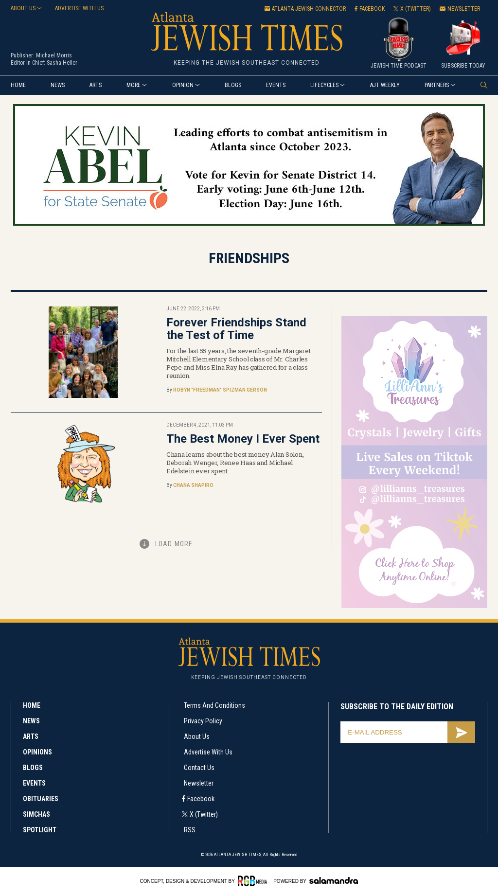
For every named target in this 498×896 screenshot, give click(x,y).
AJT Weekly (385, 85)
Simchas (36, 814)
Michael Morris (54, 55)
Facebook (200, 799)
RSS (190, 830)
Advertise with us (79, 8)
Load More (174, 544)
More (133, 85)
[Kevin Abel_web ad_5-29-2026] (249, 224)
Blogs (233, 85)
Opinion (183, 85)
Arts (95, 85)
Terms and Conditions (214, 705)
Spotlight (39, 830)
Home (18, 85)
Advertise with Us (208, 752)
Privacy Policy (203, 721)
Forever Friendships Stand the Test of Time (236, 329)
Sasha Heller (62, 62)
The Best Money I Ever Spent (243, 439)
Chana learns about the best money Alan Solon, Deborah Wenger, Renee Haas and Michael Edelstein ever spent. (234, 462)
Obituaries (40, 799)
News (58, 85)
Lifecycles (324, 85)
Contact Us (199, 767)
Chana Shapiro (193, 485)
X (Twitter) (204, 814)
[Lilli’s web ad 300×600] (414, 606)
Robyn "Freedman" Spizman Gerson (220, 390)
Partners (437, 85)
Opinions (37, 752)
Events (275, 85)
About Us (23, 8)
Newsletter (198, 783)
